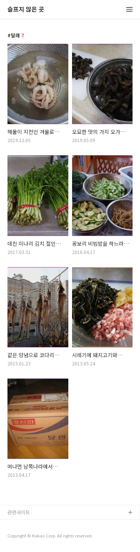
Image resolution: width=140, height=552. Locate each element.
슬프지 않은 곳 (25, 9)
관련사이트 (18, 512)
